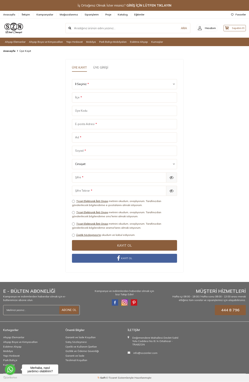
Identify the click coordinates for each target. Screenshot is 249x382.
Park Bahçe (10, 360)
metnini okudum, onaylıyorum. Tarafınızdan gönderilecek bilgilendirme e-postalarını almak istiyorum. (116, 203)
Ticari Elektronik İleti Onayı (92, 201)
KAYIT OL (124, 258)
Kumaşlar (157, 41)
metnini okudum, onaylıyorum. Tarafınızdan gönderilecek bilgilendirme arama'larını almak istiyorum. (116, 225)
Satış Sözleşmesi (76, 342)
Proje (108, 14)
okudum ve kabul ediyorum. (103, 235)
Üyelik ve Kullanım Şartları (81, 346)
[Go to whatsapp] (10, 369)
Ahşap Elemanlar (15, 41)
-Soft (101, 377)
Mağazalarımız (69, 14)
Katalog (123, 14)
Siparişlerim (92, 14)
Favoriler (238, 14)
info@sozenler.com (145, 353)
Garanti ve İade (74, 355)
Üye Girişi (100, 67)
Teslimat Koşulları (76, 360)
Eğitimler (139, 14)
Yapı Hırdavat (74, 41)
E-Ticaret (111, 377)
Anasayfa (9, 14)
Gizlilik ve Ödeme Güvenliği (82, 351)
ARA (180, 28)
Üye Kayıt (79, 67)
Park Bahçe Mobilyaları (113, 41)
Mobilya (91, 41)
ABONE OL (69, 310)
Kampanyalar (45, 14)
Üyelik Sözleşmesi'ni (88, 234)
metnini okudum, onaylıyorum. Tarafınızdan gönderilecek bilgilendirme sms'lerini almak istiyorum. (116, 214)
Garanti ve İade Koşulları (80, 337)
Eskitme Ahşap (139, 41)
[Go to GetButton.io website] (10, 377)
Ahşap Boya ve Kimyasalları (46, 41)
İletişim (26, 14)
